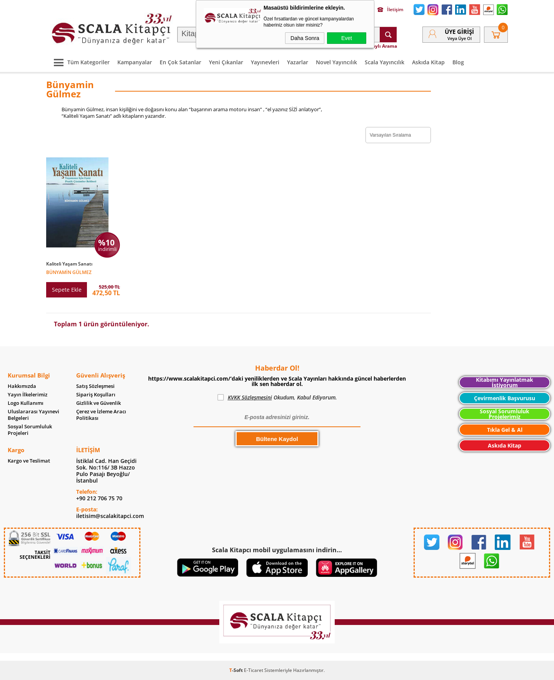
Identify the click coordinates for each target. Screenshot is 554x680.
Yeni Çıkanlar (226, 62)
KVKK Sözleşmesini (250, 397)
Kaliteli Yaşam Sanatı (69, 264)
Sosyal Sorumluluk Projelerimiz (504, 414)
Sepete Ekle (67, 289)
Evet (346, 38)
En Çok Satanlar (180, 62)
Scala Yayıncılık (384, 62)
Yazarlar (297, 62)
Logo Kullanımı (25, 403)
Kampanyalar (134, 62)
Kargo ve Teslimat (29, 461)
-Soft (236, 670)
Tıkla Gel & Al (504, 429)
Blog (458, 62)
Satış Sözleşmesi (95, 386)
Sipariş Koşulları (95, 394)
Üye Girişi (459, 31)
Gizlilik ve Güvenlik (98, 403)
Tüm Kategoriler (80, 62)
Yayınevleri (265, 62)
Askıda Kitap (428, 62)
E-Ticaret (253, 670)
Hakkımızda (22, 386)
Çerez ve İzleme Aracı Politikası (101, 414)
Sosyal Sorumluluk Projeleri (30, 429)
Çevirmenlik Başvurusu (504, 398)
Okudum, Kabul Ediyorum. (277, 397)
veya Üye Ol (459, 38)
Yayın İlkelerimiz (27, 394)
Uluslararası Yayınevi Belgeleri (33, 414)
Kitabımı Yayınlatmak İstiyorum (504, 382)
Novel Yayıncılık (336, 62)
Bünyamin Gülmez (69, 272)
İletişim (390, 9)
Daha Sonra (304, 38)
